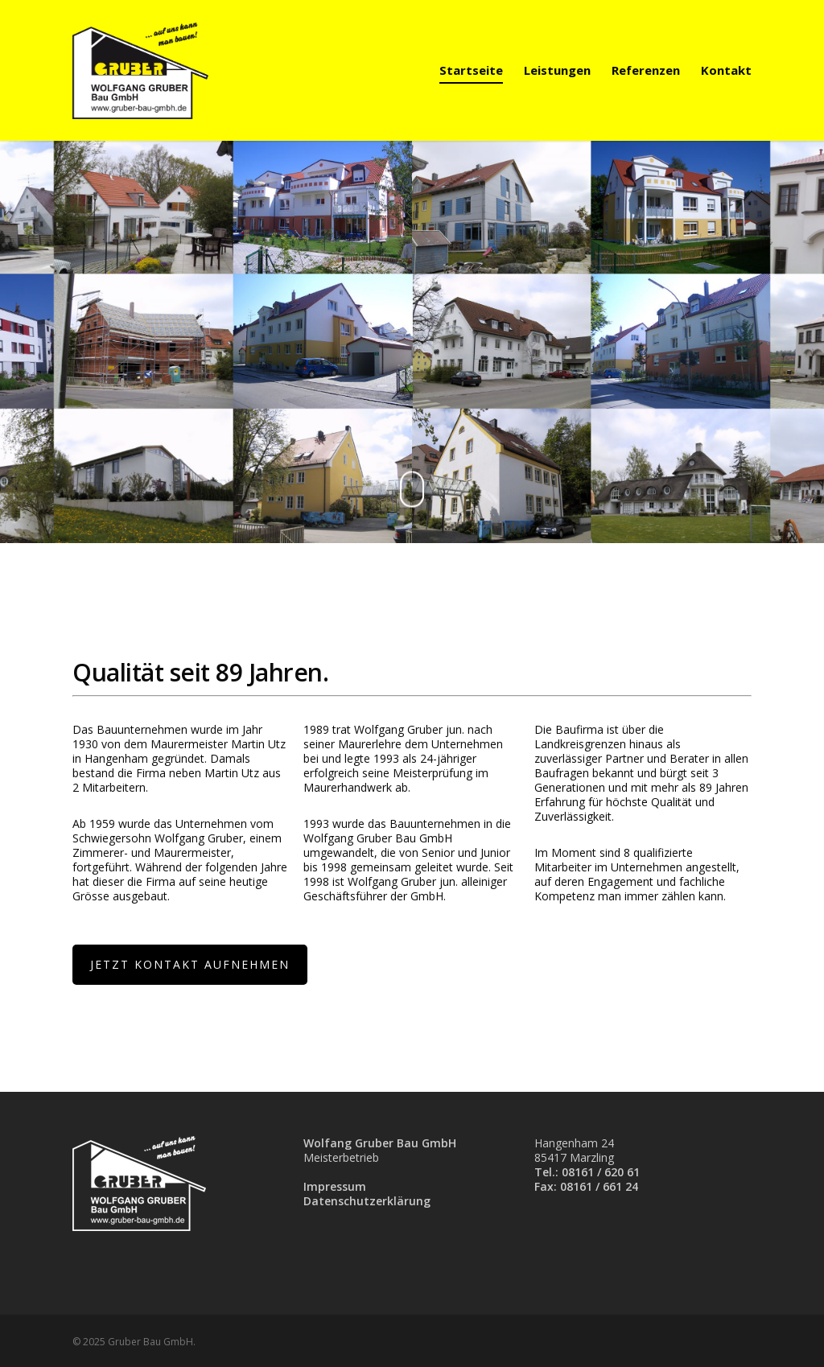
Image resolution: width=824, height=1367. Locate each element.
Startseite (471, 70)
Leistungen (557, 70)
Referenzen (646, 70)
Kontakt (726, 70)
